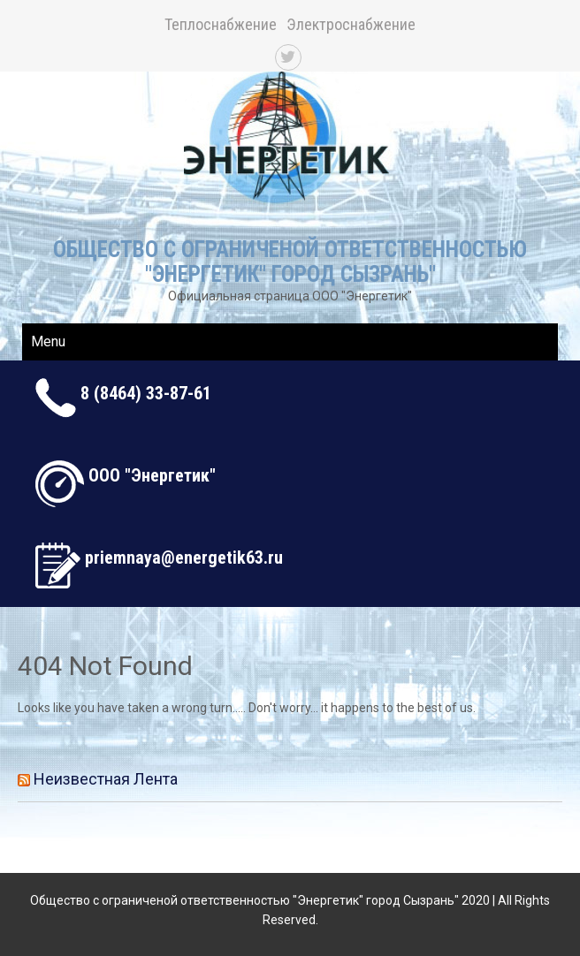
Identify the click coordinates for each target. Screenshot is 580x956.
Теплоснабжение (220, 24)
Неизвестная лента (106, 779)
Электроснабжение (351, 24)
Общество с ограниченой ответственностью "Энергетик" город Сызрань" (290, 262)
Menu (48, 341)
